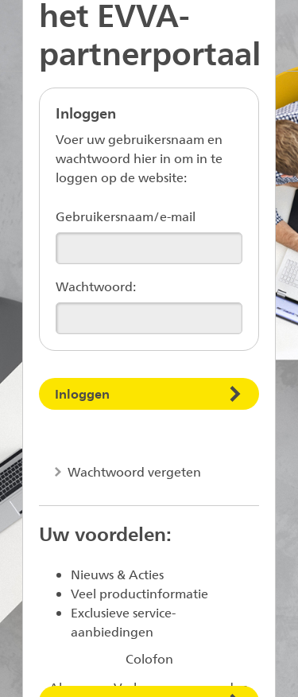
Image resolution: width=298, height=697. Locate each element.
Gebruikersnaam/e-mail (125, 216)
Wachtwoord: (96, 286)
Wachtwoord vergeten (132, 471)
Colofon (149, 658)
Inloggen (82, 393)
